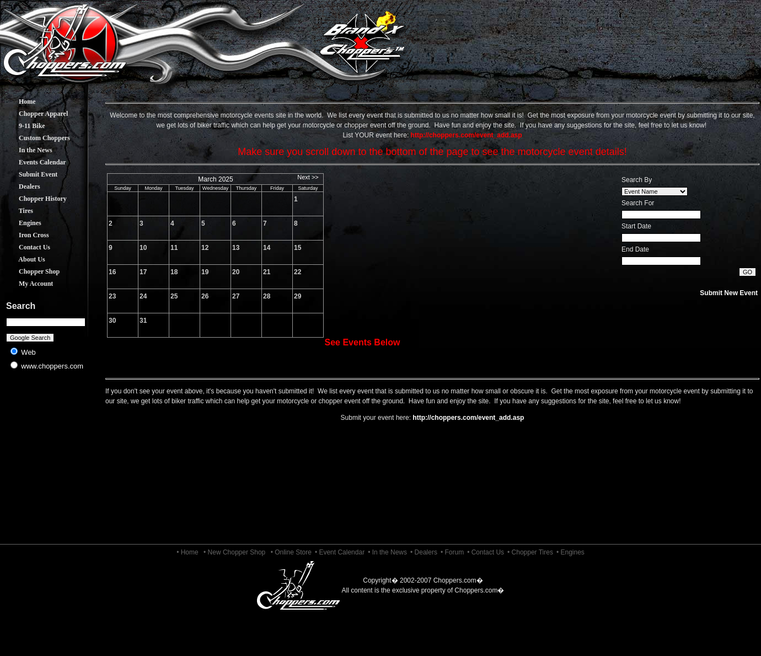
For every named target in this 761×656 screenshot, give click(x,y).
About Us (23, 259)
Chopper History (34, 198)
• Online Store (291, 552)
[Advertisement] (46, 463)
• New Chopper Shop (234, 552)
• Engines (570, 552)
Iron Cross (25, 235)
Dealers (21, 186)
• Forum (452, 552)
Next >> (308, 177)
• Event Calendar (340, 552)
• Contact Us (485, 552)
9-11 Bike (23, 126)
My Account (27, 283)
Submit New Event (729, 293)
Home (19, 101)
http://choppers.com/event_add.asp (468, 418)
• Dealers (423, 552)
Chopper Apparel (35, 114)
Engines (21, 223)
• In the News (387, 552)
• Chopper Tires (530, 552)
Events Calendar (34, 162)
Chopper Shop (31, 271)
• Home (187, 552)
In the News (27, 150)
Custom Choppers (36, 138)
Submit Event (29, 174)
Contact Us (26, 247)
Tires (17, 211)
